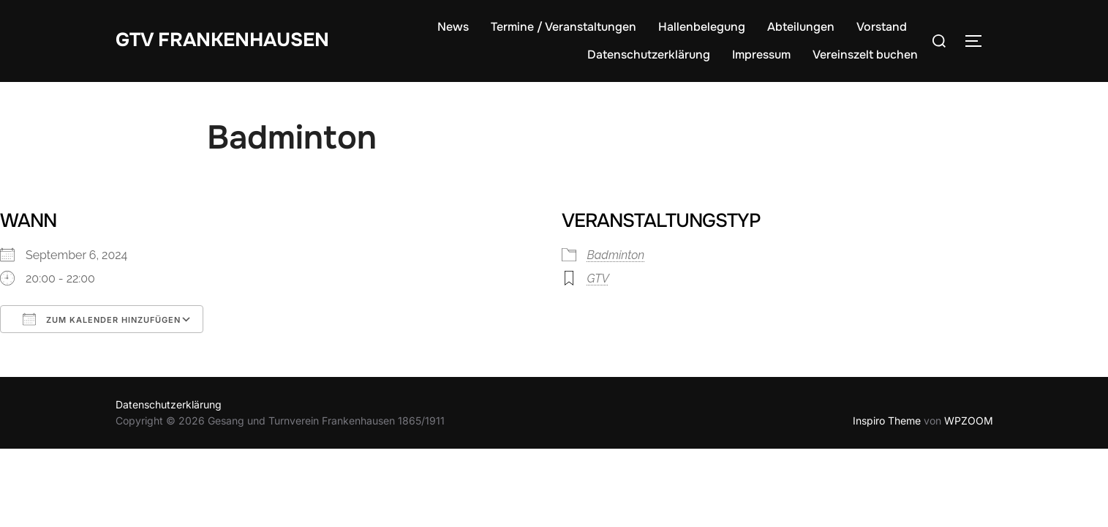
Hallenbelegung (701, 26)
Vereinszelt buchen (865, 54)
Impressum (761, 54)
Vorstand (881, 26)
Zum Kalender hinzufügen (102, 319)
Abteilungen (800, 26)
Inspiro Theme (887, 420)
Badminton (616, 255)
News (453, 26)
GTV (598, 278)
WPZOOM (968, 420)
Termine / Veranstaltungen (563, 26)
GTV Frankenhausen (222, 40)
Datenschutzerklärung (648, 54)
